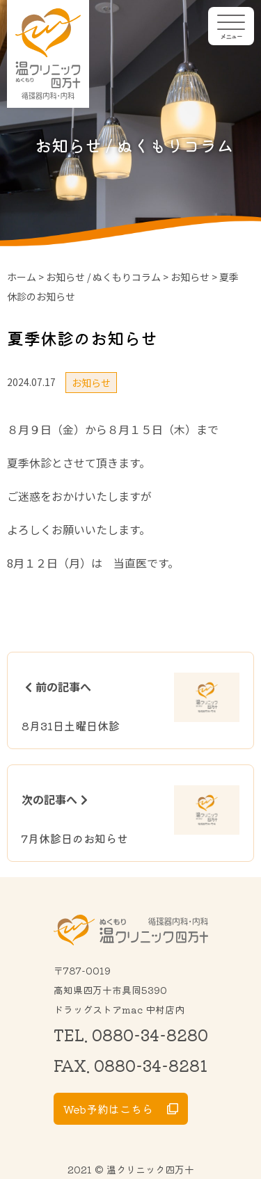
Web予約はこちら (108, 1108)
